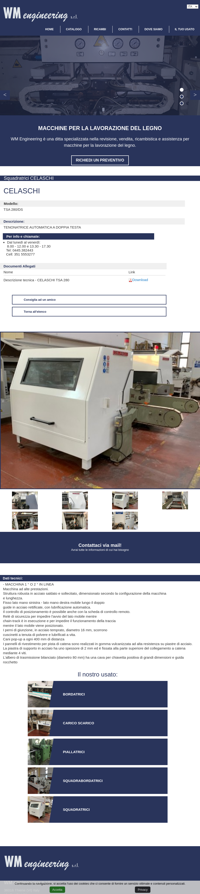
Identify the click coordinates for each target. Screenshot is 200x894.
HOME (49, 29)
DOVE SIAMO (154, 29)
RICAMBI (100, 29)
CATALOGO (74, 29)
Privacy (143, 889)
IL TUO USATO (184, 29)
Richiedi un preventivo (100, 160)
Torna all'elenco (35, 311)
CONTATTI (125, 29)
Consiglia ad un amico (40, 299)
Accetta (57, 889)
